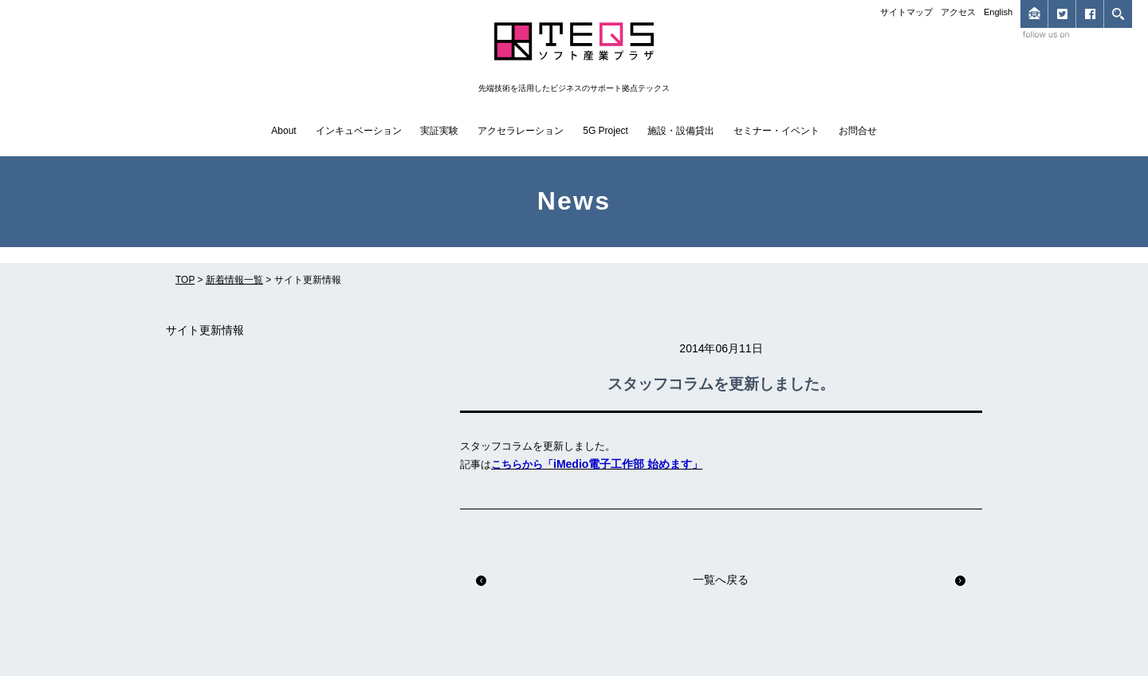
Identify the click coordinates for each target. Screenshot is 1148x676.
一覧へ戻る (721, 579)
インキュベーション (359, 130)
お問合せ (858, 130)
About (283, 130)
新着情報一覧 (234, 279)
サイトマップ (906, 12)
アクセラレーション (521, 130)
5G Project (605, 130)
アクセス (958, 12)
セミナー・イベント (776, 130)
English (998, 12)
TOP (185, 279)
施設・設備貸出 (680, 130)
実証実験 (439, 130)
